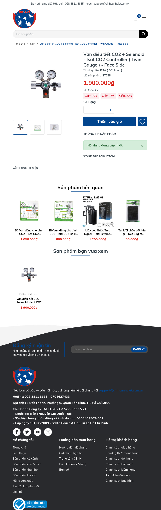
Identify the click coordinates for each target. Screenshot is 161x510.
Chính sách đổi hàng (119, 458)
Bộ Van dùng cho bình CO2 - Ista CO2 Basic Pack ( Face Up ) (63, 232)
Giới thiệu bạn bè (70, 453)
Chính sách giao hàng (120, 447)
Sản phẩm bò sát (24, 475)
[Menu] (144, 18)
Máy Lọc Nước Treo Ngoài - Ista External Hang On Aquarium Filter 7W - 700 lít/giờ (97, 232)
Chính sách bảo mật (119, 464)
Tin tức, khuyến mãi (26, 486)
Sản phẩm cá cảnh (25, 458)
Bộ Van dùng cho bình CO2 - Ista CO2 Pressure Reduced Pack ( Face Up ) (29, 232)
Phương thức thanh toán (122, 453)
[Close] (142, 145)
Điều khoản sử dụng (72, 464)
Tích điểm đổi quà (118, 475)
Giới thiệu (19, 453)
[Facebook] (17, 432)
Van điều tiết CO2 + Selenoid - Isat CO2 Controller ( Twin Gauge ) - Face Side (29, 300)
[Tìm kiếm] (143, 34)
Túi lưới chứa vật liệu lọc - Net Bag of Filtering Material (132, 232)
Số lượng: (89, 102)
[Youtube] (37, 432)
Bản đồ (64, 469)
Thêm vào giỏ (109, 121)
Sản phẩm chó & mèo (27, 464)
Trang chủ (19, 447)
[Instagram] (48, 432)
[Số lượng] (99, 110)
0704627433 (60, 396)
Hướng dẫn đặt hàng (73, 447)
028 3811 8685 (74, 3)
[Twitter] (27, 432)
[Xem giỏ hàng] (136, 19)
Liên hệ (17, 492)
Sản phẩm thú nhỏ (25, 469)
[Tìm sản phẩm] (80, 34)
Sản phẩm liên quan (80, 187)
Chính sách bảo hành (120, 480)
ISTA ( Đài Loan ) (29, 294)
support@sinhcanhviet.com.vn (111, 3)
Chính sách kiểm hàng (120, 469)
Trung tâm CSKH (70, 458)
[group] (46, 84)
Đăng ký (139, 349)
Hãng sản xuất (23, 480)
